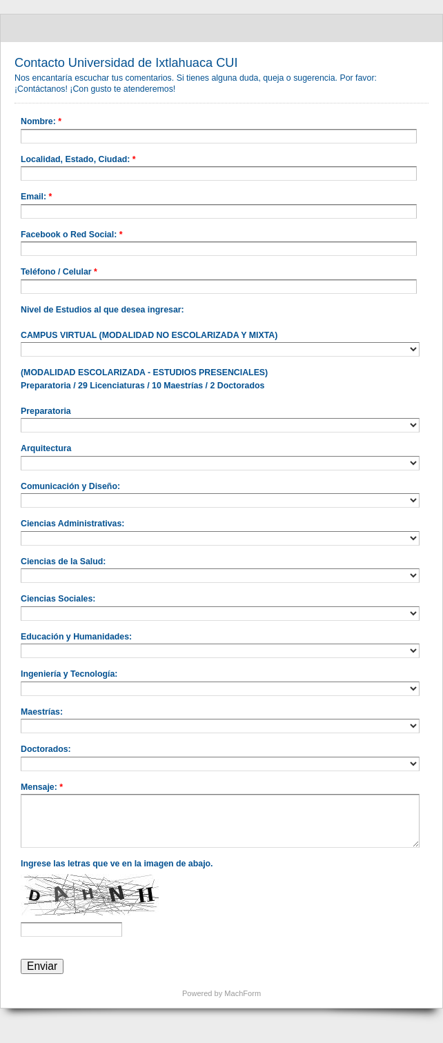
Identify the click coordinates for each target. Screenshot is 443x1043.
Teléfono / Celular (59, 273)
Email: (36, 198)
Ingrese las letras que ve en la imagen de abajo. (117, 863)
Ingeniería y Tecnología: (69, 674)
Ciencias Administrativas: (72, 523)
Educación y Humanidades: (76, 637)
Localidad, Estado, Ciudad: (78, 161)
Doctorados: (46, 749)
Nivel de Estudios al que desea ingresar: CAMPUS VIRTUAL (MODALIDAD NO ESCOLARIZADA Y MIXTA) (149, 322)
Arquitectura (46, 448)
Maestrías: (42, 712)
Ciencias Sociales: (58, 599)
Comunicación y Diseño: (70, 486)
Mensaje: (42, 788)
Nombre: (41, 123)
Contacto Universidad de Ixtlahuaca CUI (221, 28)
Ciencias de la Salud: (63, 561)
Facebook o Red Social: (71, 236)
